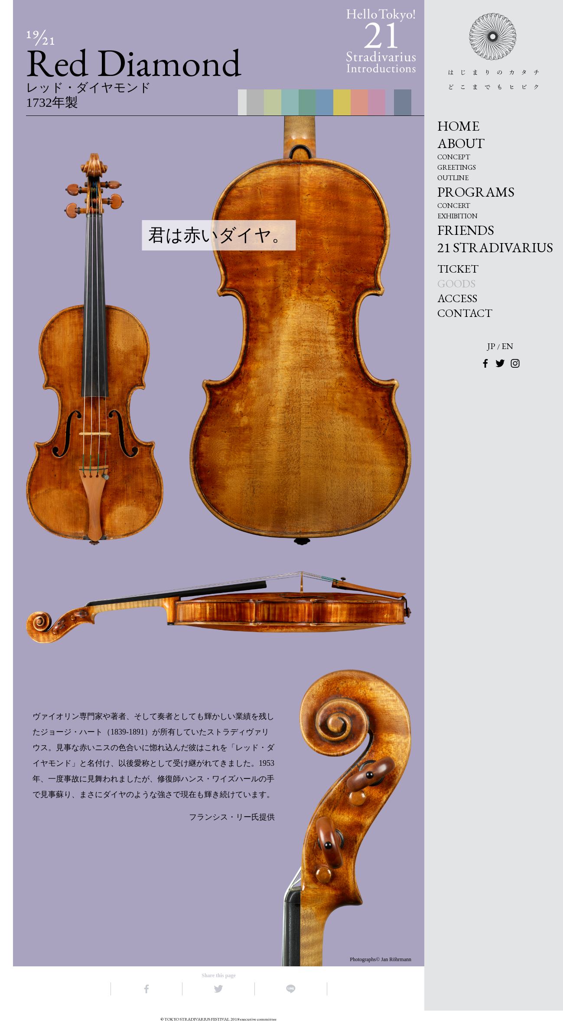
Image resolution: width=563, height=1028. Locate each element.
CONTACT (464, 313)
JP (491, 346)
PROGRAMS (475, 192)
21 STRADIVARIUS (495, 247)
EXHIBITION (457, 216)
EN (507, 346)
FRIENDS (465, 230)
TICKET (457, 268)
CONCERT (453, 205)
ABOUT (461, 143)
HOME (458, 126)
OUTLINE (453, 178)
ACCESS (457, 298)
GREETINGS (456, 167)
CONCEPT (453, 157)
